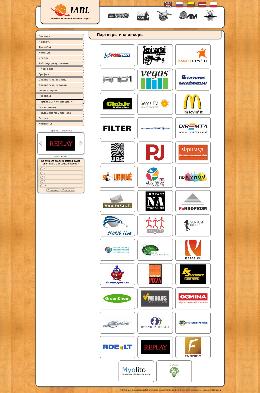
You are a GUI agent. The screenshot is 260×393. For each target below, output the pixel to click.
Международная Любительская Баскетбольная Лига (153, 390)
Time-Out (45, 47)
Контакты (45, 123)
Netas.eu (216, 390)
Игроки (44, 58)
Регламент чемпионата (55, 112)
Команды (45, 52)
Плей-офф (46, 68)
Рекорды (45, 95)
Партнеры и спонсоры (54, 101)
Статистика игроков (53, 85)
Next (81, 143)
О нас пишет (47, 107)
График (44, 74)
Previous (40, 143)
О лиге (43, 118)
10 (45, 185)
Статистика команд (52, 79)
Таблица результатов (54, 63)
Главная (44, 36)
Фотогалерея (48, 90)
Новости (45, 41)
